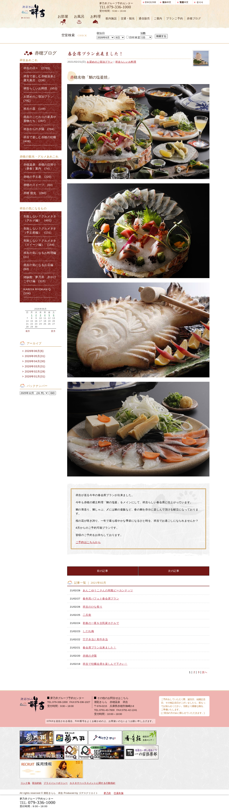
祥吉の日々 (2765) (37, 68)
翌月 (53, 331)
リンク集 (25, 783)
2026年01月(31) (35, 376)
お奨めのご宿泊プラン (100, 61)
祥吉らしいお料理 (125, 61)
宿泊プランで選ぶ (157, 802)
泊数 (143, 33)
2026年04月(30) (35, 361)
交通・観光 (128, 18)
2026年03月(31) (35, 366)
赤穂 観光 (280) (35, 193)
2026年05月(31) (35, 356)
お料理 (95, 16)
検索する (161, 36)
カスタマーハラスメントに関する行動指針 (92, 783)
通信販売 (144, 18)
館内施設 (111, 18)
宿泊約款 (37, 783)
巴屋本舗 (119, 793)
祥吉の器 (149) (35, 108)
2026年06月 (40, 309)
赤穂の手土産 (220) (38, 176)
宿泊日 (101, 33)
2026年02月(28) (35, 371)
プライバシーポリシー (56, 783)
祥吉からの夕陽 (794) (39, 129)
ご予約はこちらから (88, 542)
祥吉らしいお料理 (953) (40, 88)
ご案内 (158, 18)
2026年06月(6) (34, 351)
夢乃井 (107, 793)
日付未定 (133, 37)
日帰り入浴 (190, 802)
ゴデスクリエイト (88, 793)
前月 (28, 331)
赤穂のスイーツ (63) (38, 184)
